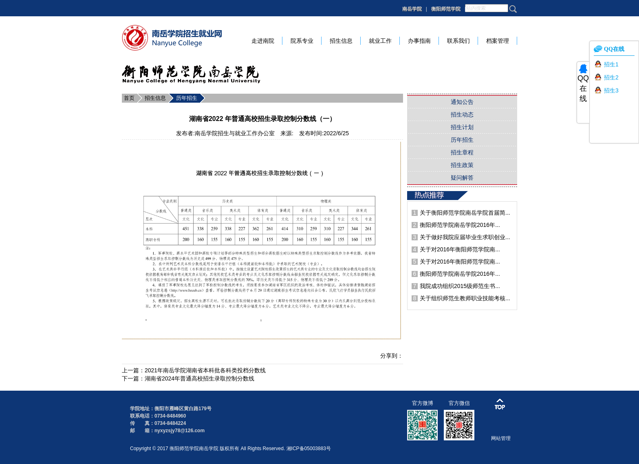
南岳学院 (412, 9)
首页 (129, 98)
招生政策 (462, 165)
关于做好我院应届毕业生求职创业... (465, 237)
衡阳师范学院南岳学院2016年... (460, 225)
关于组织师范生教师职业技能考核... (465, 298)
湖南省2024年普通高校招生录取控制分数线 (199, 378)
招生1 (611, 64)
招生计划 (462, 127)
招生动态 (462, 114)
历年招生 (186, 98)
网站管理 (501, 438)
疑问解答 (462, 177)
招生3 (611, 90)
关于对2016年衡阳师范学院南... (460, 249)
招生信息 (155, 98)
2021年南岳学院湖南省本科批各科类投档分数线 (205, 370)
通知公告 (462, 102)
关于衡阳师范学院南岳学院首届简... (465, 212)
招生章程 (462, 152)
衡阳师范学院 (446, 9)
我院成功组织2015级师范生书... (460, 286)
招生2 (611, 77)
